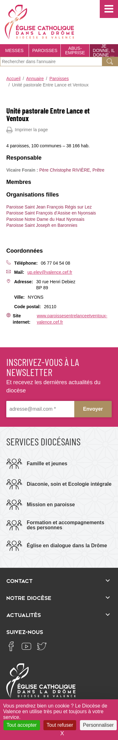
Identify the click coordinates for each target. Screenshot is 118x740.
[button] (109, 9)
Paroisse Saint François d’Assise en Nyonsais (51, 212)
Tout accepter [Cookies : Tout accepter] (22, 725)
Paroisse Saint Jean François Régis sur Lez (49, 206)
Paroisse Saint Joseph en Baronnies (41, 225)
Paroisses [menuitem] (44, 50)
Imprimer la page (27, 130)
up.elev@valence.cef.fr (49, 272)
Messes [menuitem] (14, 50)
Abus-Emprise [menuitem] (75, 50)
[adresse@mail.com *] (40, 409)
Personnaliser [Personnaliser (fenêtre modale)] (98, 725)
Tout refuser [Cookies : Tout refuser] (60, 725)
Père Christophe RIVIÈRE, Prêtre (71, 170)
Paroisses (59, 78)
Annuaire (35, 78)
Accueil (13, 78)
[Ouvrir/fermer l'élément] (59, 580)
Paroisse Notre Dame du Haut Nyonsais (45, 219)
